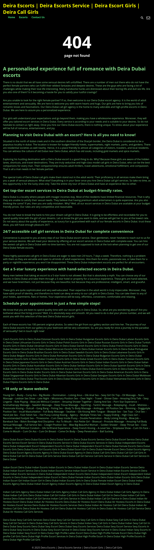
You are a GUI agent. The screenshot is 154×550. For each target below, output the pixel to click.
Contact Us (38, 17)
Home (11, 17)
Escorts (23, 17)
